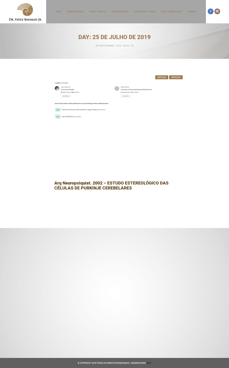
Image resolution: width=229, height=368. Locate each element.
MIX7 (148, 363)
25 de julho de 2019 (73, 193)
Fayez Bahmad (93, 193)
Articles (176, 77)
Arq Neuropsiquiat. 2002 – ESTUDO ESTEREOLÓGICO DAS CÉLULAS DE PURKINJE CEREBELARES (112, 185)
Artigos (161, 77)
